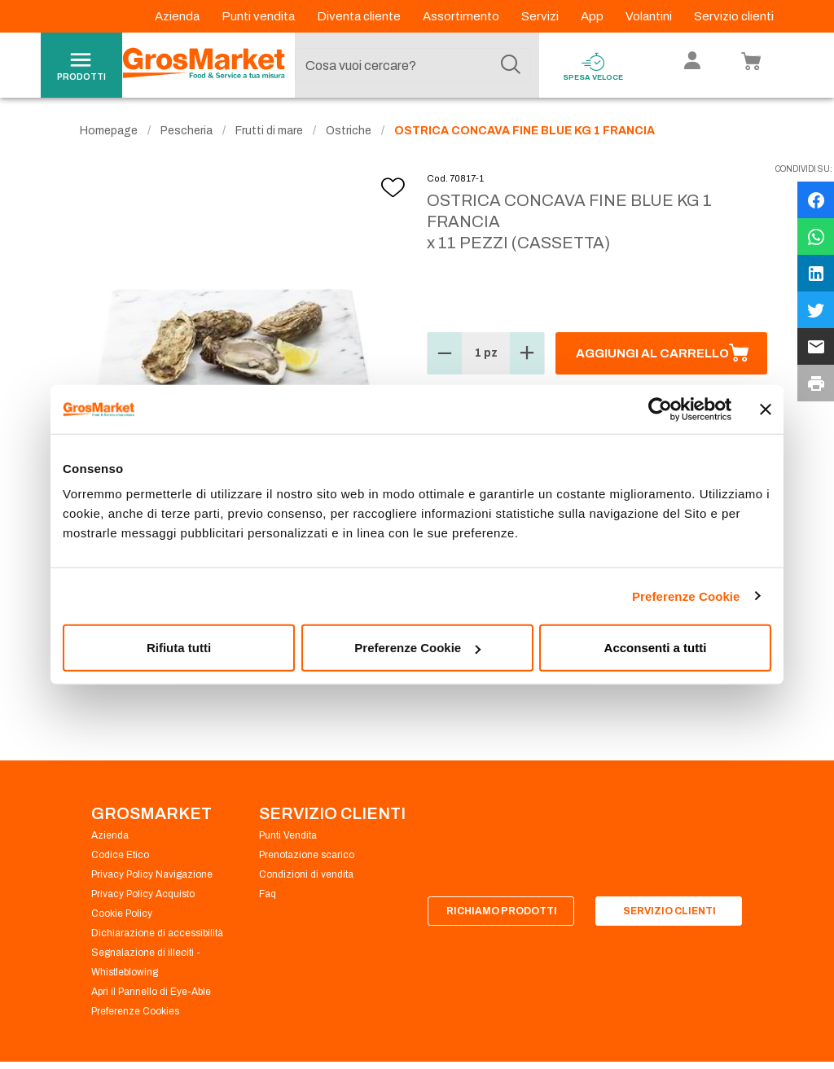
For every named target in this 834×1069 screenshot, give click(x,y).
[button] (445, 353)
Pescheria (186, 131)
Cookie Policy (121, 913)
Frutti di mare (269, 131)
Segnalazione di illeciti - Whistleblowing (145, 962)
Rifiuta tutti (179, 648)
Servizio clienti (734, 16)
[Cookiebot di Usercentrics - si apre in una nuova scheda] (660, 408)
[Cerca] (510, 65)
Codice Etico (120, 855)
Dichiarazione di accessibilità (157, 933)
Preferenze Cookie (686, 595)
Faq (267, 894)
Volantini (650, 16)
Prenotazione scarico (306, 855)
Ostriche (348, 131)
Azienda (178, 16)
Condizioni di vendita (306, 874)
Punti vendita (259, 16)
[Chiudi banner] (765, 408)
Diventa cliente (360, 16)
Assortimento (462, 16)
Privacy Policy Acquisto (143, 894)
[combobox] (413, 65)
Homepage (109, 131)
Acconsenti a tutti (655, 648)
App (593, 16)
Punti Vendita (288, 835)
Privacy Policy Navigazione (152, 874)
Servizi (541, 16)
